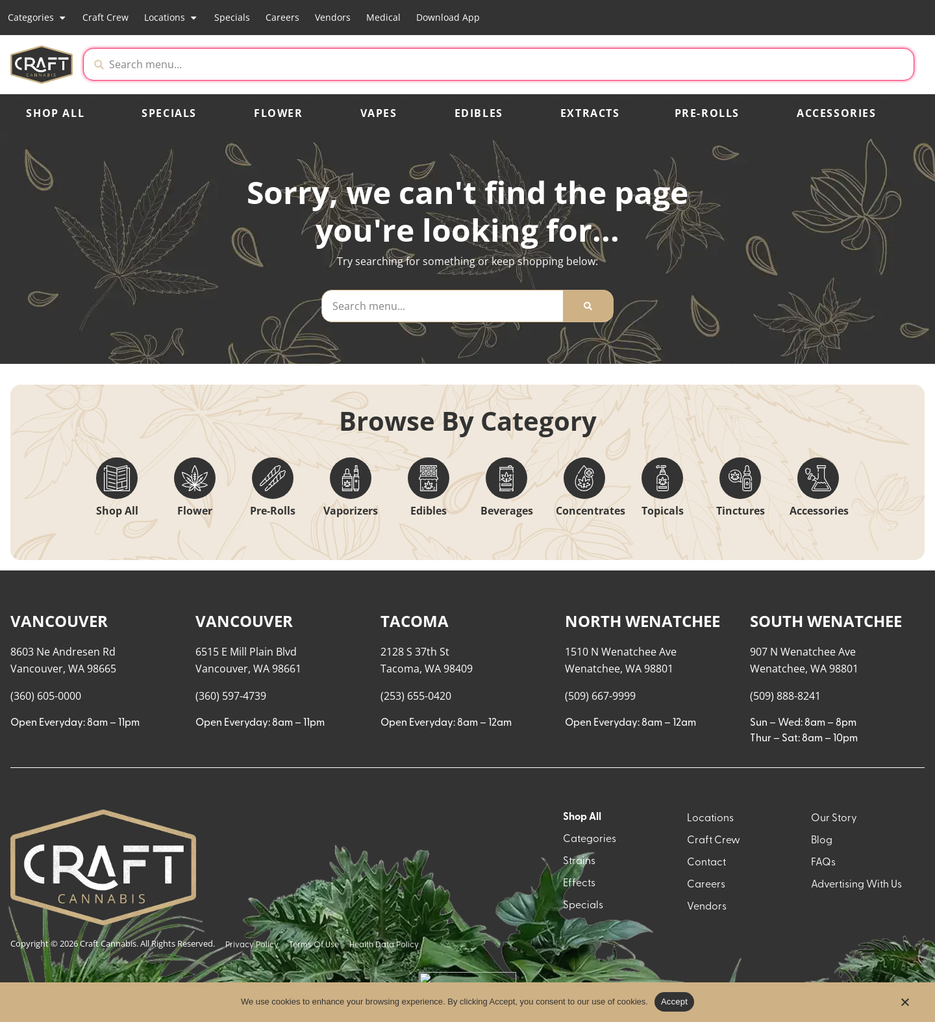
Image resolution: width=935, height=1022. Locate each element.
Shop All (55, 113)
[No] (904, 1005)
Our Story (834, 954)
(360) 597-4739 (230, 831)
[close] (600, 31)
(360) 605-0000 (45, 831)
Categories (37, 17)
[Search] (588, 306)
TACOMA (414, 756)
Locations (171, 17)
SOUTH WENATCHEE (826, 756)
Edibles (479, 113)
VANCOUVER (59, 756)
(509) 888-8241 (785, 831)
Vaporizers (350, 511)
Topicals (663, 511)
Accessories (837, 113)
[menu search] (92, 614)
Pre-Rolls (707, 113)
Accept (674, 1001)
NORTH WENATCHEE (642, 756)
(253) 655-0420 (415, 831)
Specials (232, 17)
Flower (278, 113)
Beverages (506, 511)
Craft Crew (105, 17)
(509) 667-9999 (600, 831)
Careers (282, 17)
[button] (805, 64)
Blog (821, 976)
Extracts (590, 113)
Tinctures (740, 511)
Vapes (378, 113)
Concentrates (590, 511)
